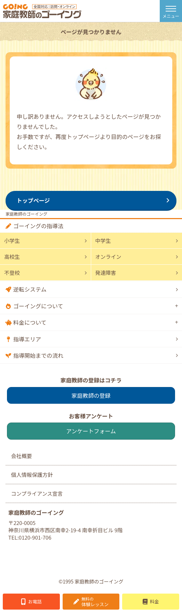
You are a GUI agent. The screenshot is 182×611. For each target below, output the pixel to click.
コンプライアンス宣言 (37, 493)
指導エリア (27, 339)
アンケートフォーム (91, 431)
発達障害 (105, 272)
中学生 (103, 240)
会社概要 (21, 455)
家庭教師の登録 (90, 395)
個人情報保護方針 (32, 474)
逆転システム (30, 289)
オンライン (108, 256)
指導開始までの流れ (38, 355)
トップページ (33, 200)
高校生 (12, 256)
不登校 (12, 272)
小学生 (12, 240)
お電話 (35, 601)
